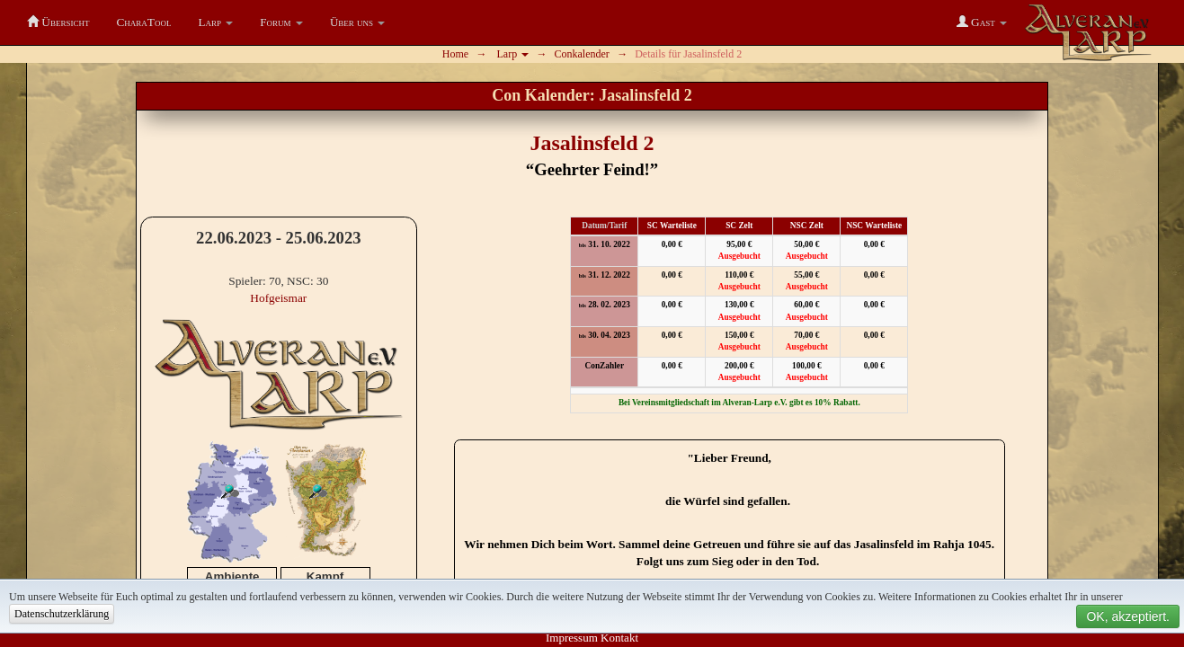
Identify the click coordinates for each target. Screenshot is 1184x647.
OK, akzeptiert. (1128, 616)
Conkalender (582, 54)
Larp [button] (513, 54)
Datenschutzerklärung (61, 613)
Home (455, 54)
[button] (216, 22)
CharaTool (143, 22)
